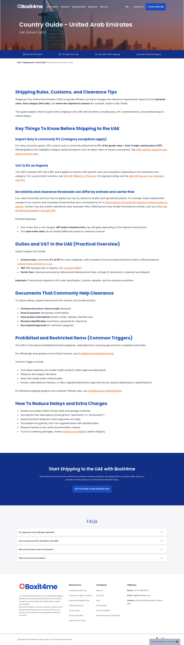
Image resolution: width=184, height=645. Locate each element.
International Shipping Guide (79, 600)
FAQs (98, 600)
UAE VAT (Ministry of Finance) (79, 176)
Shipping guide (28, 62)
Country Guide (40, 62)
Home (19, 62)
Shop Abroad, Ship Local (78, 590)
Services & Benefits (76, 615)
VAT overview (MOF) (70, 268)
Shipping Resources (76, 605)
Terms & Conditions (103, 610)
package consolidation (74, 431)
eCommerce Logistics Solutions (80, 595)
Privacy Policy (101, 605)
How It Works (52, 7)
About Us (104, 7)
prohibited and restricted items (105, 390)
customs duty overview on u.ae (34, 263)
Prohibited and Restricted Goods (96, 353)
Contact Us (138, 7)
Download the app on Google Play (108, 615)
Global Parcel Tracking (77, 620)
